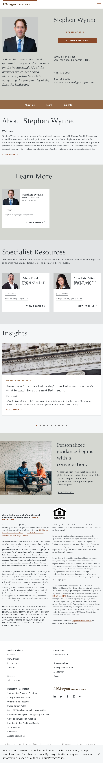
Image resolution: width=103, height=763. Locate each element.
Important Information (81, 621)
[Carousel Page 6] (55, 425)
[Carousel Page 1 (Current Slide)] (36, 425)
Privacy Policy (56, 758)
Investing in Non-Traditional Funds (23, 723)
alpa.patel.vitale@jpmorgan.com (69, 299)
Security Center (14, 727)
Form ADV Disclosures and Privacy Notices (27, 710)
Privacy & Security (13, 744)
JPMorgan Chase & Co (63, 668)
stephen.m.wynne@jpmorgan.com (74, 82)
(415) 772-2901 (65, 492)
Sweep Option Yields (16, 706)
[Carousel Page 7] (59, 425)
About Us (30, 104)
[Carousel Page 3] (44, 425)
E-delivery (11, 732)
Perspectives (13, 663)
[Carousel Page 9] (66, 425)
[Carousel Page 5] (51, 425)
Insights (68, 104)
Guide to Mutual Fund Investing (21, 719)
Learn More (74, 32)
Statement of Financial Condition (22, 693)
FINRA (55, 596)
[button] (99, 754)
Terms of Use (32, 744)
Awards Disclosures (16, 736)
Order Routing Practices (18, 702)
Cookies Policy (65, 744)
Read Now (12, 409)
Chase (56, 676)
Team (49, 104)
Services (11, 655)
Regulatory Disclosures (86, 744)
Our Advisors (13, 659)
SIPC (64, 596)
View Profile (34, 222)
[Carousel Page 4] (47, 425)
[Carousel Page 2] (40, 425)
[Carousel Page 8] (62, 425)
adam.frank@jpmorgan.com (16, 299)
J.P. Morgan (59, 672)
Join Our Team (14, 680)
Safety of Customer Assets (19, 697)
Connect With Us (61, 655)
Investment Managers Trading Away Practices (28, 715)
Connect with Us (77, 40)
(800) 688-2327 (62, 78)
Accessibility (48, 744)
